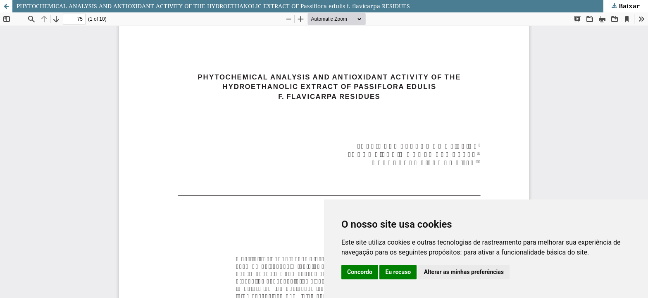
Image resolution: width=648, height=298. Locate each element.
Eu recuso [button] (398, 272)
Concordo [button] (359, 272)
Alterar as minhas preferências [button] (464, 272)
